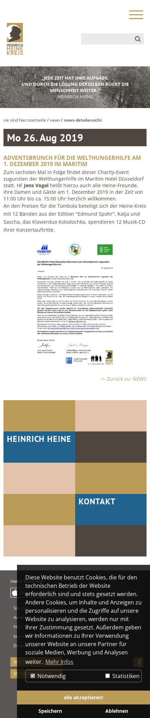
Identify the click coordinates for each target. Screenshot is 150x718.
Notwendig (48, 676)
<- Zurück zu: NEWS (124, 378)
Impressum (17, 636)
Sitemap (17, 608)
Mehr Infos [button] (59, 662)
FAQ (17, 627)
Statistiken (122, 676)
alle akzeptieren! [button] (83, 697)
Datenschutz (17, 646)
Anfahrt (17, 617)
